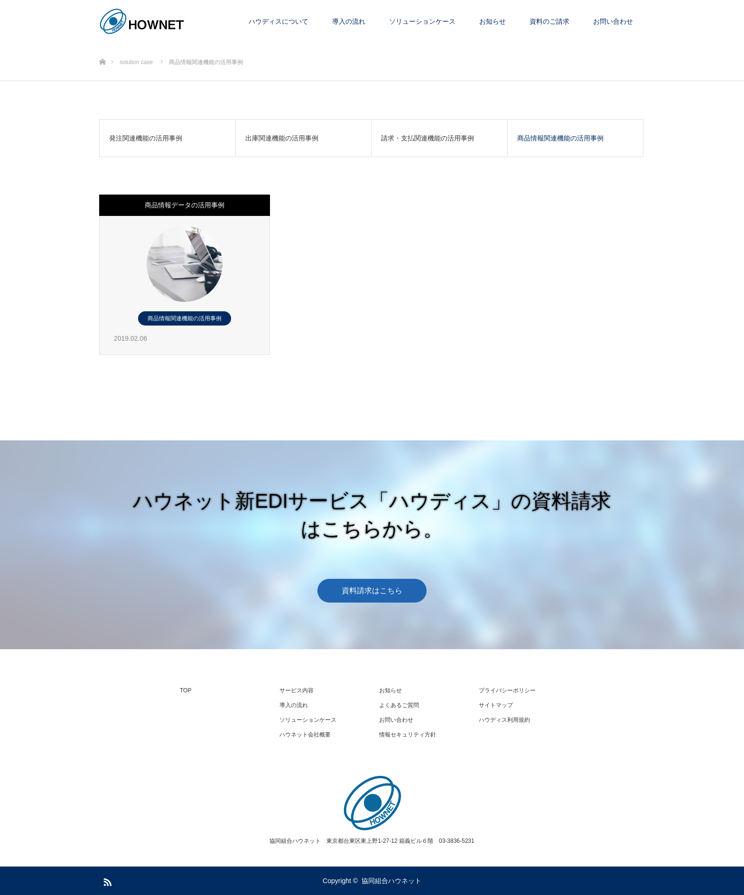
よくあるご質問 (399, 705)
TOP (185, 690)
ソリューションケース (422, 21)
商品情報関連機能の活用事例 (185, 318)
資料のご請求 (549, 21)
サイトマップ (496, 705)
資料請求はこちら (372, 590)
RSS (106, 880)
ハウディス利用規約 (504, 720)
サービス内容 (296, 690)
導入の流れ (348, 21)
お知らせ (492, 21)
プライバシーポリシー (507, 690)
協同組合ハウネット (391, 881)
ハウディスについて (278, 21)
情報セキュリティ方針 (407, 734)
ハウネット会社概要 (305, 734)
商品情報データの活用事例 (184, 205)
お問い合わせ (613, 21)
